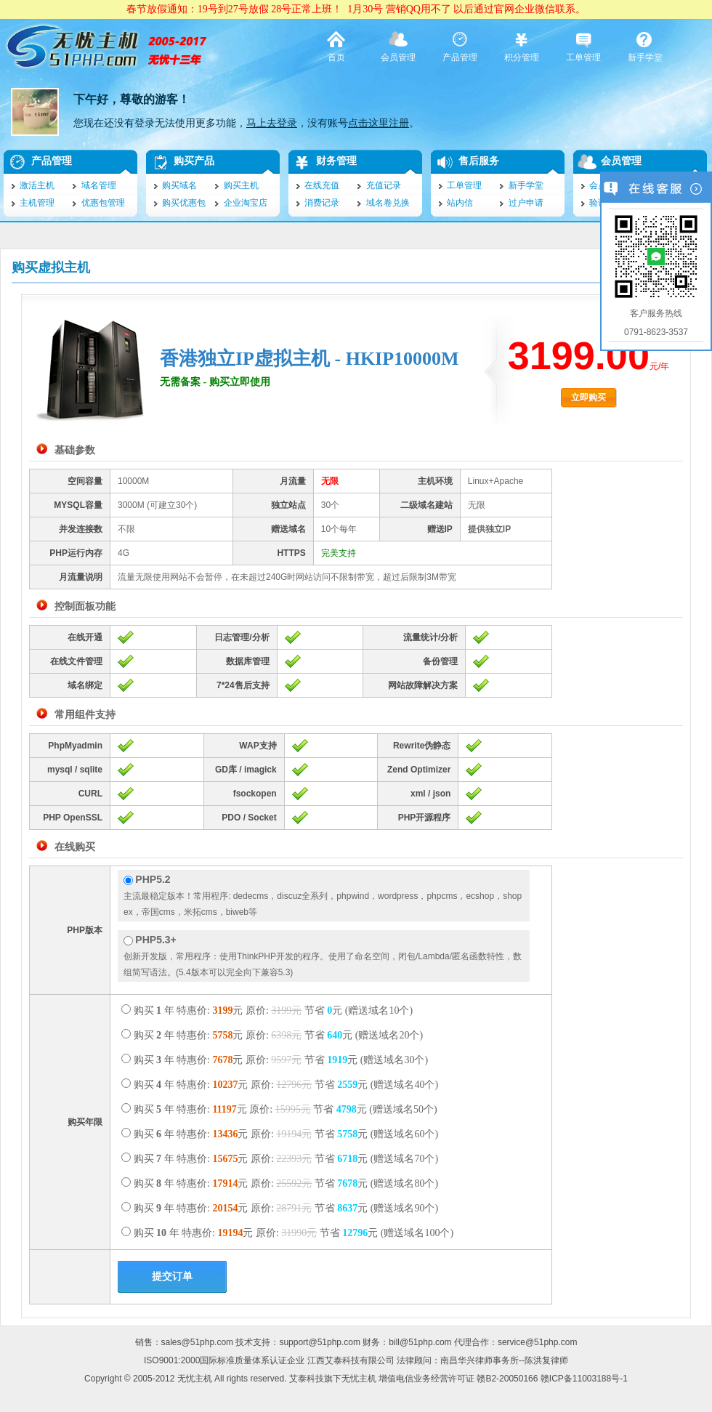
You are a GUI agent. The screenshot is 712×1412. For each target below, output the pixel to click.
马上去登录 (271, 123)
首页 (336, 45)
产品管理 (459, 45)
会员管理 (398, 45)
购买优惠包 (184, 203)
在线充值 (321, 185)
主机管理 (37, 203)
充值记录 (383, 185)
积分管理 (521, 45)
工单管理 (583, 45)
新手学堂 (645, 45)
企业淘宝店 (245, 203)
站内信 (460, 203)
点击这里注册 (378, 123)
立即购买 (588, 397)
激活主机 (37, 185)
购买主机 (241, 185)
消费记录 (321, 203)
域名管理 (98, 185)
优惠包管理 (103, 203)
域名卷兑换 (388, 203)
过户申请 (526, 203)
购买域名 (179, 185)
